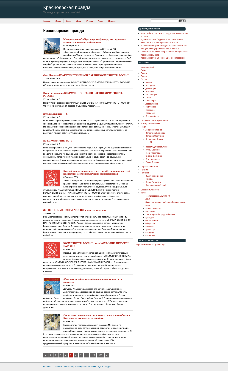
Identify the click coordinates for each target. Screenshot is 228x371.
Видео (58, 21)
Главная (46, 21)
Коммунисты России (150, 123)
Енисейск (149, 91)
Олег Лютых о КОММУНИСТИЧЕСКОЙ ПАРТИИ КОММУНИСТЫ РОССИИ (86, 75)
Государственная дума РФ (157, 196)
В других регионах (154, 176)
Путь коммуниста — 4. (55, 114)
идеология (150, 211)
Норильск (150, 113)
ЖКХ (147, 199)
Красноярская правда (67, 7)
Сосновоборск (152, 116)
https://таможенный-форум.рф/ (150, 245)
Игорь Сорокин (152, 150)
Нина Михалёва (152, 153)
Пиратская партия (149, 166)
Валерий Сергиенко (154, 136)
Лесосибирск (151, 104)
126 (100, 355)
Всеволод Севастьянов (156, 147)
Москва (148, 179)
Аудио (100, 21)
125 (93, 355)
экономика (150, 236)
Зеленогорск (151, 94)
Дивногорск (150, 88)
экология (149, 233)
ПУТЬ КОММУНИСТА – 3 (57, 140)
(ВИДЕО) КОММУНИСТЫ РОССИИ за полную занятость (74, 210)
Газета (144, 76)
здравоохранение (153, 208)
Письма (112, 21)
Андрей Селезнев (153, 130)
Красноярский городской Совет (160, 214)
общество (150, 223)
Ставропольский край (155, 185)
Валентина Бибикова (155, 133)
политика (149, 226)
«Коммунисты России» (85, 366)
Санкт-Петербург (153, 182)
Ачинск (148, 82)
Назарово (150, 110)
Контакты (68, 366)
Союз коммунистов (150, 190)
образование (151, 220)
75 (151, 142)
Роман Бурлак (152, 162)
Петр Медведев (152, 159)
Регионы (145, 173)
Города (89, 21)
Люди (78, 21)
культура (149, 217)
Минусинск (150, 107)
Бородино (150, 85)
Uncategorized (147, 67)
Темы (68, 21)
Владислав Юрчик (154, 139)
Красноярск (150, 100)
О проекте (57, 366)
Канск (148, 97)
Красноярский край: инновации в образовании (163, 58)
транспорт (150, 229)
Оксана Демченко (153, 156)
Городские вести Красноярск (154, 120)
